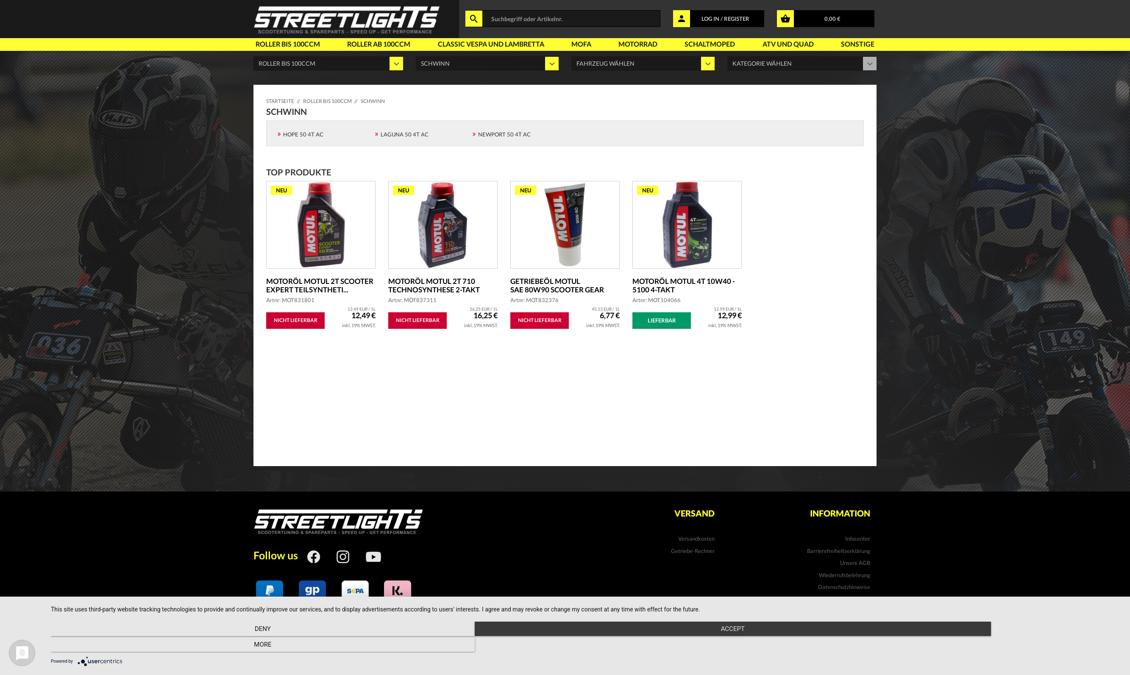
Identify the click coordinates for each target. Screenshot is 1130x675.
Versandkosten (696, 538)
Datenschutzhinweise (844, 586)
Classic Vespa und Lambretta (491, 44)
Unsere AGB (855, 562)
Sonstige (857, 44)
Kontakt (860, 599)
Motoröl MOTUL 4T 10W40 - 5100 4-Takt (685, 285)
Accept (586, 646)
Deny (211, 646)
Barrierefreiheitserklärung (838, 550)
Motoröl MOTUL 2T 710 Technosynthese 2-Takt (437, 285)
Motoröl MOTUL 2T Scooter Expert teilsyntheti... (304, 285)
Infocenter (857, 538)
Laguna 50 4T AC (405, 134)
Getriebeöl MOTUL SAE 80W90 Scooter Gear (559, 285)
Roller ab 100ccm (378, 44)
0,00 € (832, 18)
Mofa (581, 44)
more (960, 646)
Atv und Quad (788, 44)
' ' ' (643, 63)
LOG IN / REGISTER (725, 18)
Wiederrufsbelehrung (844, 575)
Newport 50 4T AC (504, 134)
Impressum (856, 611)
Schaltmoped (710, 44)
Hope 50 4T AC (303, 134)
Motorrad (637, 44)
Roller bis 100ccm (288, 44)
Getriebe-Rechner (693, 550)
